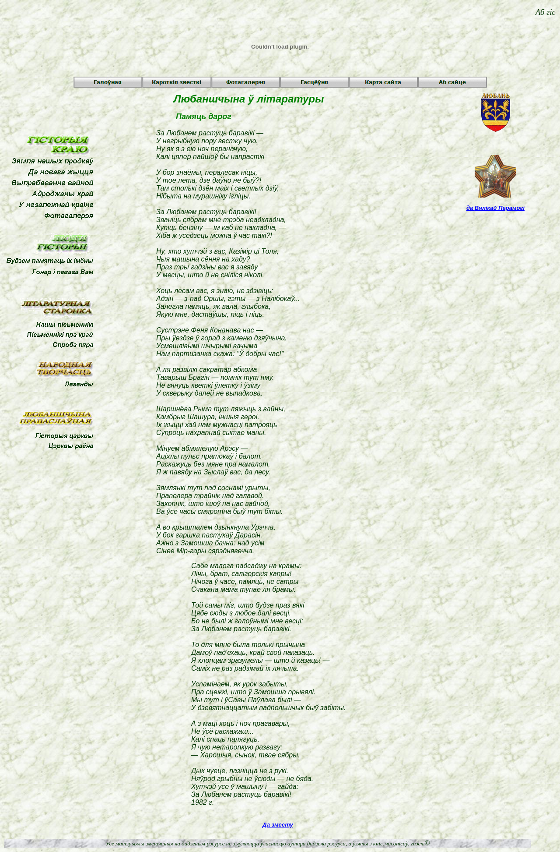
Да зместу (277, 824)
